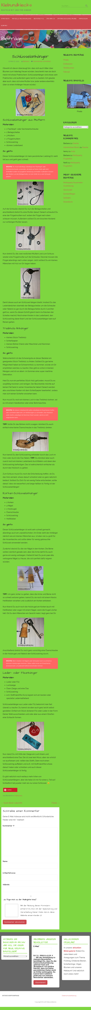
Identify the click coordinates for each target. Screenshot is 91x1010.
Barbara (26, 61)
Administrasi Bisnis (71, 147)
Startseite (5, 19)
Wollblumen (68, 68)
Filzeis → (55, 803)
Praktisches (18, 796)
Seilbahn (67, 198)
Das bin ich (51, 19)
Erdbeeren (67, 64)
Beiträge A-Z (39, 19)
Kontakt (4, 26)
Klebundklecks (16, 5)
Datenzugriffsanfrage (10, 995)
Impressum (83, 19)
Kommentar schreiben (42, 61)
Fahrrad (66, 72)
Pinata (65, 60)
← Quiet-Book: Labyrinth (11, 803)
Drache (76, 143)
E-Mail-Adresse (9, 873)
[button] (10, 790)
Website (6, 884)
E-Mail (36, 946)
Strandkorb (68, 202)
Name (5, 861)
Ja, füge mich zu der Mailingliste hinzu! (30, 898)
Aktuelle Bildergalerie (21, 19)
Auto (73, 151)
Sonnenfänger (69, 194)
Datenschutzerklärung (66, 19)
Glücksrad (67, 190)
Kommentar (8, 826)
